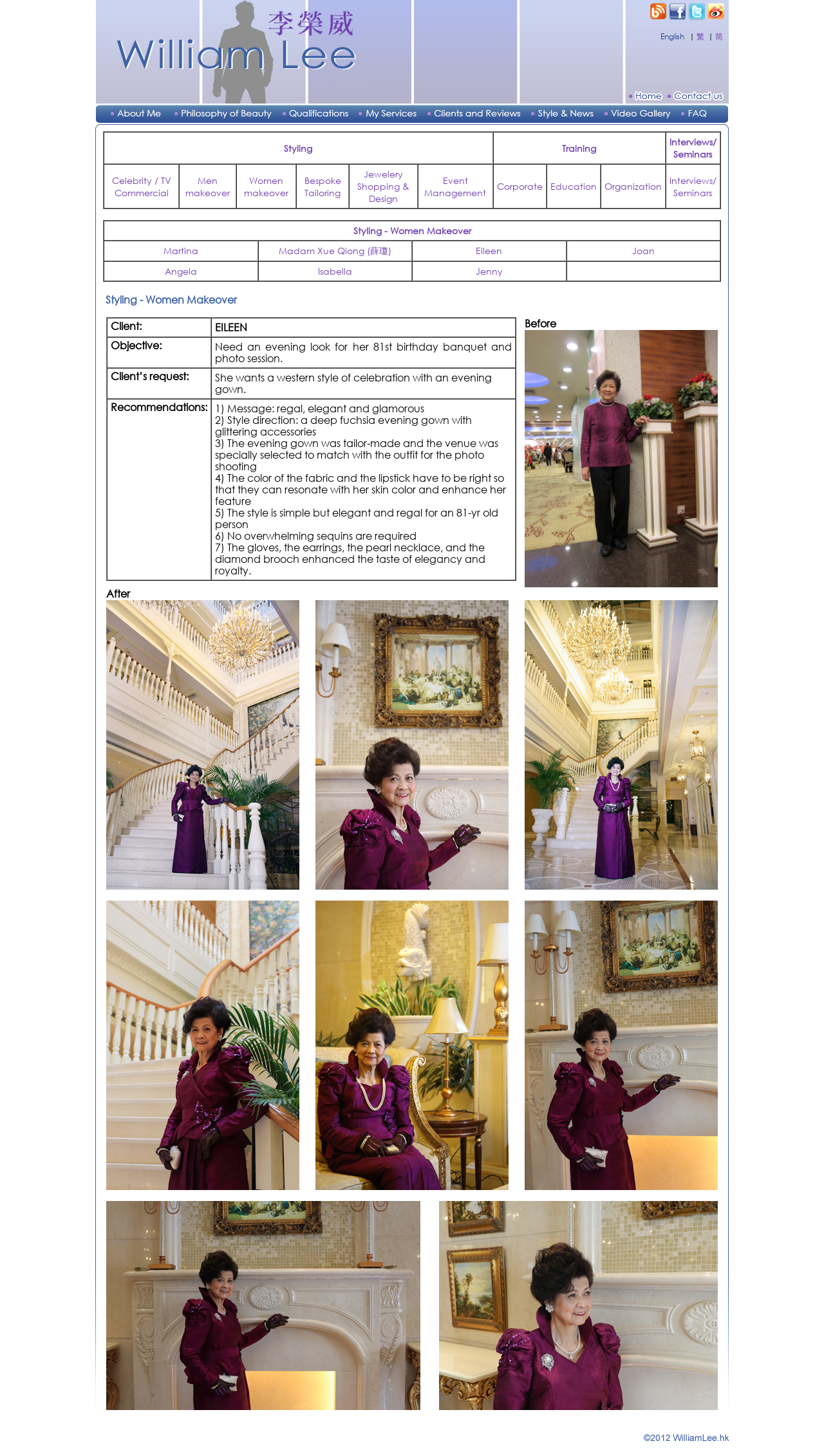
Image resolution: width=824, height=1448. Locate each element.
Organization (633, 186)
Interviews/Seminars (693, 186)
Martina (181, 250)
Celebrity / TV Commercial (141, 186)
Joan (643, 250)
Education (573, 186)
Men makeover (207, 186)
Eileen (489, 250)
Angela (181, 271)
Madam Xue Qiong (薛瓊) (335, 250)
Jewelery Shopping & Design (383, 186)
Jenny (489, 271)
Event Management (455, 186)
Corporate (520, 186)
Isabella (335, 271)
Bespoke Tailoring (322, 186)
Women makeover (266, 186)
